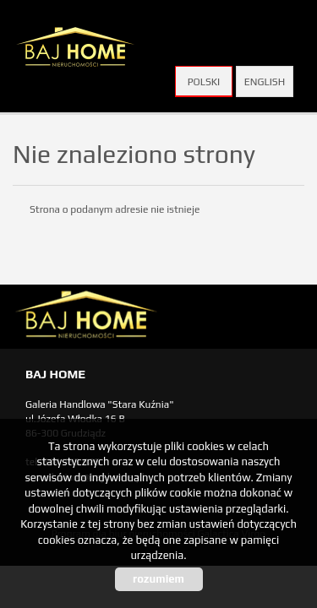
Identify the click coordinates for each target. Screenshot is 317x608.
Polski (204, 82)
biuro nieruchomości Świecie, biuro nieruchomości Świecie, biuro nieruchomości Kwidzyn (144, 317)
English (264, 82)
